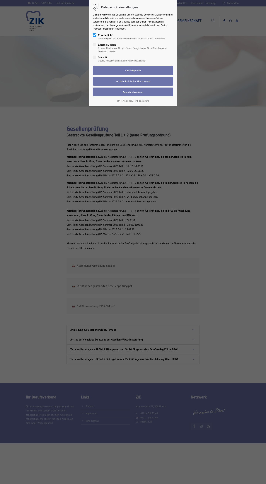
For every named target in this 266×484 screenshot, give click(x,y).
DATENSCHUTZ (125, 101)
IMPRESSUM (142, 101)
